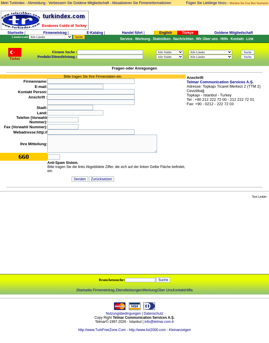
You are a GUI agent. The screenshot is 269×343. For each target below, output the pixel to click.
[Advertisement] (69, 236)
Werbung (150, 290)
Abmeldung (36, 3)
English (165, 33)
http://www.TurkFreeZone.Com (102, 330)
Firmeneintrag (55, 33)
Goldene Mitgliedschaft (233, 33)
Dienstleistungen (129, 290)
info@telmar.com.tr (159, 322)
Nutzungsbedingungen (123, 313)
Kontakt (179, 290)
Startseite (15, 33)
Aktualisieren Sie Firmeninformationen (141, 3)
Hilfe (188, 290)
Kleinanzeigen (180, 330)
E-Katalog (95, 33)
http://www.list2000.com (147, 330)
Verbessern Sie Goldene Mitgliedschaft (79, 3)
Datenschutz (153, 313)
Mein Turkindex (13, 3)
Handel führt (132, 33)
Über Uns (164, 290)
